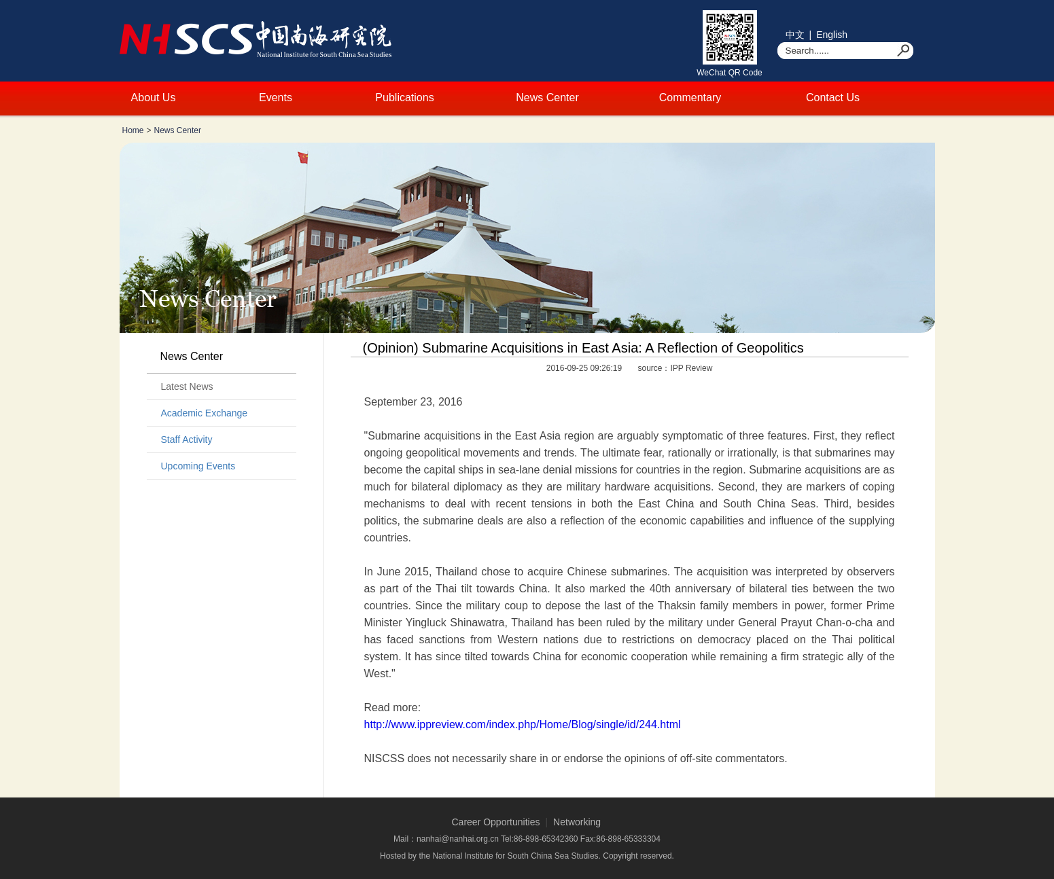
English (831, 34)
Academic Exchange (204, 413)
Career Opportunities (496, 822)
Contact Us (833, 97)
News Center (547, 97)
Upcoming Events (198, 466)
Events (275, 97)
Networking (577, 822)
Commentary (690, 97)
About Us (153, 97)
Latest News (187, 386)
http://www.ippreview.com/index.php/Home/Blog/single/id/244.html (522, 724)
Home (133, 130)
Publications (404, 97)
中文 (795, 34)
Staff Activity (187, 439)
